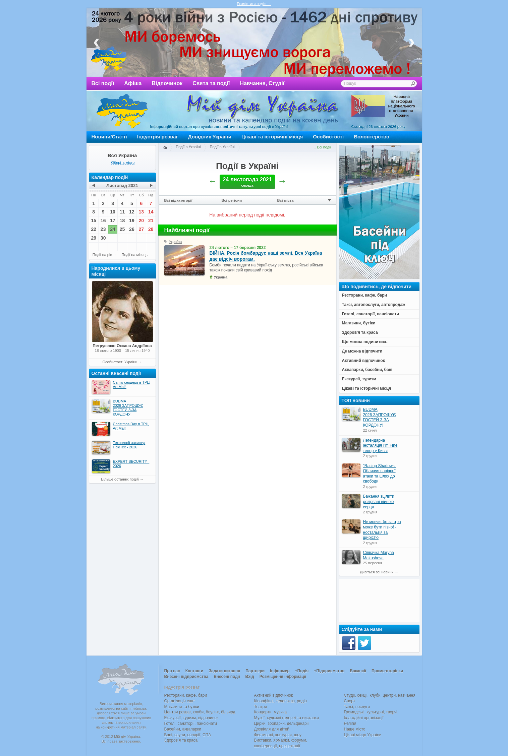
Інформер (279, 671)
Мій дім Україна (122, 111)
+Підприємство (329, 671)
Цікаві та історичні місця (272, 136)
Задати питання (224, 671)
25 (122, 229)
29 (93, 238)
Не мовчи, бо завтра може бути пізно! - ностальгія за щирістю (382, 529)
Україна (175, 242)
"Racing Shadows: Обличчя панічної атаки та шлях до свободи (379, 473)
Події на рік (102, 255)
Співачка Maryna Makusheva (378, 555)
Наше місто (354, 729)
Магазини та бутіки (181, 706)
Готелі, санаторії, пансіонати (190, 723)
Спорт (349, 701)
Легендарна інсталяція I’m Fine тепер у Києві (380, 445)
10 (112, 211)
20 (141, 220)
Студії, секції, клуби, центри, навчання (379, 695)
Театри (260, 706)
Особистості (328, 136)
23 (103, 229)
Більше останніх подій (119, 479)
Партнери (255, 671)
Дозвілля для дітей (271, 729)
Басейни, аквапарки (183, 729)
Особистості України (119, 362)
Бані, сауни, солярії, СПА (187, 735)
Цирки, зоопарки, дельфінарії (281, 723)
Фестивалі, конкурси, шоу (277, 735)
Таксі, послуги (357, 706)
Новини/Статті (109, 136)
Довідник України (209, 136)
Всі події (103, 83)
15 (93, 220)
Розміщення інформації (283, 676)
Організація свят (179, 701)
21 (151, 220)
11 (122, 211)
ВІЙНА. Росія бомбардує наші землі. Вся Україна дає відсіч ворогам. (266, 256)
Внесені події (227, 676)
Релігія (350, 723)
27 (141, 229)
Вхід (249, 676)
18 (122, 220)
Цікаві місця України (363, 735)
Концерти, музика (270, 712)
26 (131, 229)
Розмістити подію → (254, 4)
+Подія (301, 671)
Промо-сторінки (387, 671)
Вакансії (358, 671)
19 (131, 220)
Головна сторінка (165, 147)
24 (112, 229)
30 (103, 238)
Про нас (172, 671)
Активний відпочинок (273, 695)
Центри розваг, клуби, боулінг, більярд (199, 712)
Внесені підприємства (186, 676)
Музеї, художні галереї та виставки (286, 717)
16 (103, 220)
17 (112, 220)
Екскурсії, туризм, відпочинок (191, 717)
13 (141, 211)
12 (131, 211)
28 (151, 229)
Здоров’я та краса (181, 740)
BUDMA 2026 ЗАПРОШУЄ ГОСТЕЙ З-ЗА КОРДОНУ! (379, 417)
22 (93, 229)
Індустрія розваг (157, 136)
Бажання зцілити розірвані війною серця (378, 501)
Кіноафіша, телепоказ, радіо (280, 701)
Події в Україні (188, 147)
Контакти (194, 671)
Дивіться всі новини (376, 572)
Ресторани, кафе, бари (185, 695)
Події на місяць (135, 255)
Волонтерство (371, 136)
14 (151, 211)
